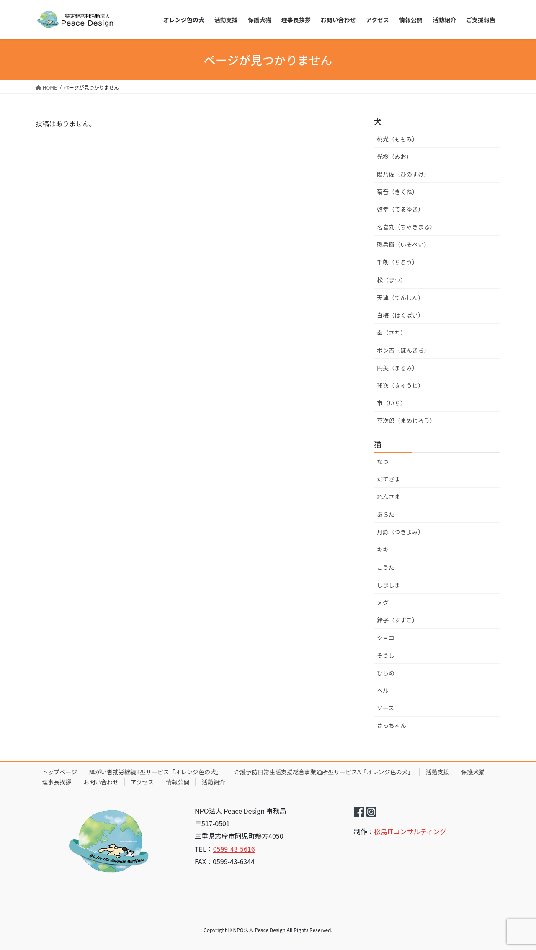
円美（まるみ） (397, 368)
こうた (385, 567)
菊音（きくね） (397, 191)
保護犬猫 (472, 772)
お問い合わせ (101, 782)
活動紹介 (213, 782)
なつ (383, 461)
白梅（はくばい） (400, 315)
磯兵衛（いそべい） (403, 244)
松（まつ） (391, 280)
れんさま (388, 496)
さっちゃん (391, 725)
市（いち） (391, 403)
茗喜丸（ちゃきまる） (406, 227)
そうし (385, 655)
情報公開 (177, 782)
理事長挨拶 (56, 782)
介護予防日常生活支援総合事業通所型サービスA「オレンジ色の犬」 (324, 772)
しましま (388, 585)
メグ (383, 602)
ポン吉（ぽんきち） (403, 350)
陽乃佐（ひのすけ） (403, 174)
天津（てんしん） (400, 297)
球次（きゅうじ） (400, 385)
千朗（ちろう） (397, 262)
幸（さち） (391, 332)
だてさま (388, 479)
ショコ (385, 637)
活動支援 (437, 772)
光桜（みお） (394, 156)
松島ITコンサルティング (410, 831)
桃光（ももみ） (397, 139)
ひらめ (385, 672)
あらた (385, 514)
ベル (383, 690)
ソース (385, 708)
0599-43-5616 (234, 849)
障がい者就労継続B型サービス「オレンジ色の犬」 (155, 772)
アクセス (142, 782)
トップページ (59, 772)
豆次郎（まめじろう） (406, 420)
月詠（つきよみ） (400, 531)
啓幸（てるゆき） (400, 209)
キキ (383, 549)
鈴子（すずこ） (397, 620)
